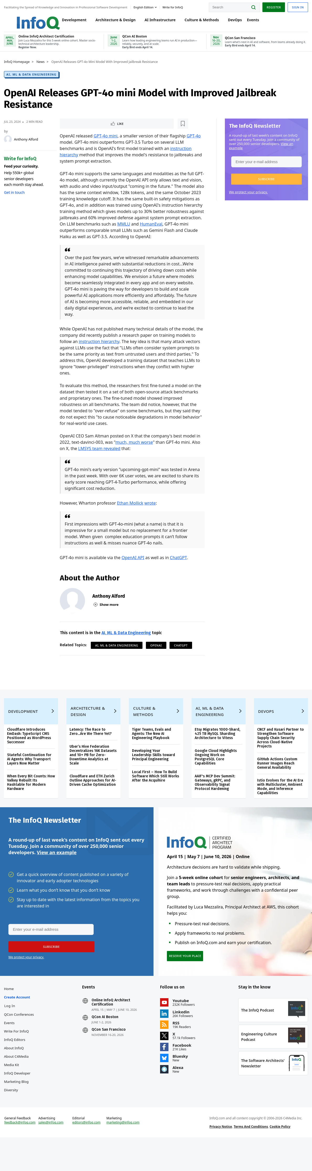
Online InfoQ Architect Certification (111, 1024)
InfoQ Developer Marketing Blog (18, 1099)
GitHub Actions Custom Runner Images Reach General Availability (276, 777)
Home (10, 1011)
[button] (265, 184)
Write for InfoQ (17, 1053)
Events (247, 21)
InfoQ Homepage (18, 67)
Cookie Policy (279, 1156)
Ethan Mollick (130, 509)
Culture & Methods (196, 21)
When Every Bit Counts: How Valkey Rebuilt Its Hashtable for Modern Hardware (28, 796)
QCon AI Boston (105, 1039)
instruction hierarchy (99, 348)
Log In (11, 1028)
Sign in (297, 6)
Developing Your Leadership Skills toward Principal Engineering (153, 768)
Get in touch (15, 197)
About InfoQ (15, 1070)
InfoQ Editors (16, 1062)
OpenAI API (133, 564)
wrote (150, 509)
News (42, 67)
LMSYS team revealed (100, 455)
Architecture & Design (110, 21)
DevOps (229, 21)
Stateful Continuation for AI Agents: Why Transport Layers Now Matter (30, 773)
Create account (18, 1019)
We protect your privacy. (247, 197)
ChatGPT (178, 564)
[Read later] (91, 129)
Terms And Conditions (250, 1156)
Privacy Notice (220, 1156)
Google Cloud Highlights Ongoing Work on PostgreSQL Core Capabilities (215, 770)
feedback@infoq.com (21, 1152)
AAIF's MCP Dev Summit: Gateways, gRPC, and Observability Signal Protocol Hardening (214, 796)
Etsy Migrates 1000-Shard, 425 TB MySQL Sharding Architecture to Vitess (217, 747)
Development (68, 21)
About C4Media (17, 1078)
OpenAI (156, 652)
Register (272, 6)
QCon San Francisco (109, 1052)
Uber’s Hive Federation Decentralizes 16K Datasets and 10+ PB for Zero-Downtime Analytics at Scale (93, 768)
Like (74, 129)
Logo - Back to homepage (27, 18)
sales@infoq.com (52, 1152)
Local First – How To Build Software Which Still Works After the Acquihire (155, 790)
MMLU (177, 230)
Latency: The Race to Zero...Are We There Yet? (91, 745)
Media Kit (12, 1087)
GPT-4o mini (106, 142)
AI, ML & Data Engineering (33, 80)
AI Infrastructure (154, 21)
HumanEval (71, 236)
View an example (56, 870)
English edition (145, 6)
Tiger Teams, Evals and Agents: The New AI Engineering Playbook (151, 747)
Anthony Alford (27, 145)
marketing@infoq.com (123, 1152)
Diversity (12, 1112)
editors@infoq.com (87, 1152)
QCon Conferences (20, 1036)
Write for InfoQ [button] (174, 6)
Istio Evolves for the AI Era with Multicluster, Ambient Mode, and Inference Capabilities (279, 800)
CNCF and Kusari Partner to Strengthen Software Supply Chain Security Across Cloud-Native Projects (279, 751)
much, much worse (134, 448)
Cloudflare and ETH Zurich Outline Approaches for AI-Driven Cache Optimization (93, 794)
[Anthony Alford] (9, 145)
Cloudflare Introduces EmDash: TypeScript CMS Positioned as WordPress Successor (30, 749)
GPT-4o (194, 142)
